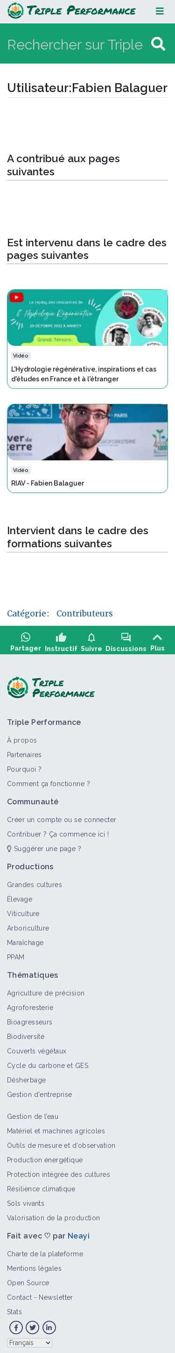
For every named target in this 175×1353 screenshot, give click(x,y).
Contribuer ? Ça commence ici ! (58, 831)
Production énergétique (45, 1156)
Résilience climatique (41, 1185)
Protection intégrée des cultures (58, 1171)
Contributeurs (84, 613)
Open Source (28, 1279)
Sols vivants (25, 1200)
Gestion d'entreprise (39, 1091)
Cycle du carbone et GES (47, 1062)
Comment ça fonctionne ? (48, 780)
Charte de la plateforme (45, 1250)
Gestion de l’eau (32, 1113)
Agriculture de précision (46, 990)
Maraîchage (25, 939)
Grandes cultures (34, 881)
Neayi (79, 1232)
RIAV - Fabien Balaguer (47, 483)
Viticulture (23, 910)
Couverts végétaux (36, 1048)
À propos (22, 737)
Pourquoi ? (24, 766)
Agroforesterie (30, 1004)
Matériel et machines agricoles (56, 1127)
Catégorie (26, 613)
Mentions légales (34, 1265)
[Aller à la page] (158, 44)
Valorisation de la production (53, 1214)
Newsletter (56, 1294)
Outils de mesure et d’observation (61, 1142)
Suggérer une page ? (44, 845)
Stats (14, 1308)
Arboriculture (28, 925)
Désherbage (26, 1077)
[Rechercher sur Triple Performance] (78, 44)
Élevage (19, 896)
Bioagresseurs (30, 1019)
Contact (19, 1294)
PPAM (16, 954)
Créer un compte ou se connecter (62, 816)
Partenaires (24, 751)
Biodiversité (25, 1033)
